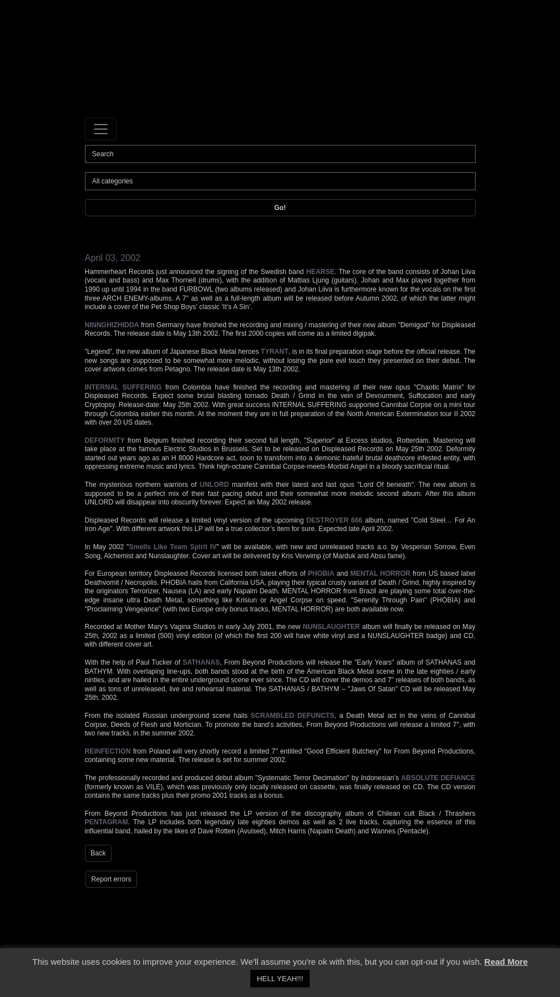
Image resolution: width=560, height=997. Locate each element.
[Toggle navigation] (101, 129)
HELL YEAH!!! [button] (280, 978)
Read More (506, 961)
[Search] (280, 154)
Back (98, 853)
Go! (280, 208)
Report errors (111, 879)
